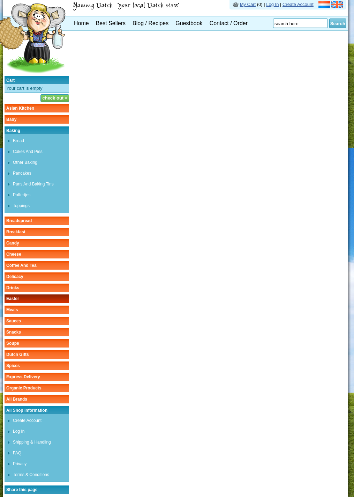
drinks (12, 287)
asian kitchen (20, 108)
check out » (54, 98)
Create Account (298, 4)
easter (12, 298)
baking (13, 130)
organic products (24, 388)
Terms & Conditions (31, 474)
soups (12, 343)
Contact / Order (229, 23)
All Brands (16, 399)
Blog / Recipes (150, 23)
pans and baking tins (33, 184)
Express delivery (23, 376)
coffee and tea (21, 265)
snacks (13, 332)
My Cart (248, 4)
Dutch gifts (17, 354)
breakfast (15, 231)
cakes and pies (28, 151)
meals (12, 309)
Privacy (20, 463)
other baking (25, 162)
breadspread (19, 220)
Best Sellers (111, 23)
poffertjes (21, 194)
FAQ (17, 453)
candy (12, 243)
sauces (13, 321)
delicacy (14, 276)
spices (13, 365)
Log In (272, 4)
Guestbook (188, 23)
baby (11, 119)
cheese (13, 254)
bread (18, 140)
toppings (21, 205)
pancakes (22, 173)
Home (81, 23)
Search (337, 23)
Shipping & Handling (32, 442)
